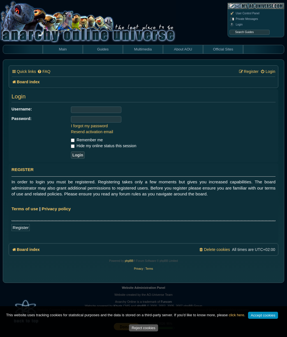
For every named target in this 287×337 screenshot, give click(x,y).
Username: (21, 109)
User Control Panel (244, 13)
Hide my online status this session (103, 146)
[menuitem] (43, 71)
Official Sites (223, 49)
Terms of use (24, 208)
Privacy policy (56, 208)
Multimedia (143, 49)
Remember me (87, 140)
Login (236, 25)
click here (236, 315)
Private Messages (244, 19)
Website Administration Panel (143, 287)
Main (63, 49)
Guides (102, 49)
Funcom (166, 301)
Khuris (118, 306)
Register (21, 227)
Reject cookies (144, 328)
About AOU (183, 49)
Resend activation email (92, 132)
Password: (21, 118)
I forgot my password (89, 126)
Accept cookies (263, 315)
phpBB (129, 260)
